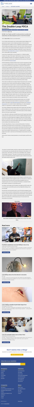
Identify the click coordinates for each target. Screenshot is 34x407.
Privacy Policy (20, 401)
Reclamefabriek (6, 403)
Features (2, 373)
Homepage (3, 370)
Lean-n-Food (20, 373)
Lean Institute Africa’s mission (13, 50)
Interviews (3, 378)
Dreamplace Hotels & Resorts (6, 390)
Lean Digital (20, 372)
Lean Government (21, 378)
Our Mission (20, 391)
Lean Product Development (22, 375)
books (12, 102)
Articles (7, 6)
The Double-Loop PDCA (15, 6)
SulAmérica (3, 394)
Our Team (19, 390)
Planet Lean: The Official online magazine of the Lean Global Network (17, 0)
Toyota (2, 397)
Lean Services (20, 381)
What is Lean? (20, 387)
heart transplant (13, 60)
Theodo (2, 396)
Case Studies (3, 375)
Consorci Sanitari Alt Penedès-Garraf (7, 388)
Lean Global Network (21, 388)
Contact (19, 393)
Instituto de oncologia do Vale (6, 393)
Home (3, 6)
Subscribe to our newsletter (17, 354)
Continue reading (6, 252)
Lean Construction (21, 370)
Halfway (2, 391)
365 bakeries (3, 387)
